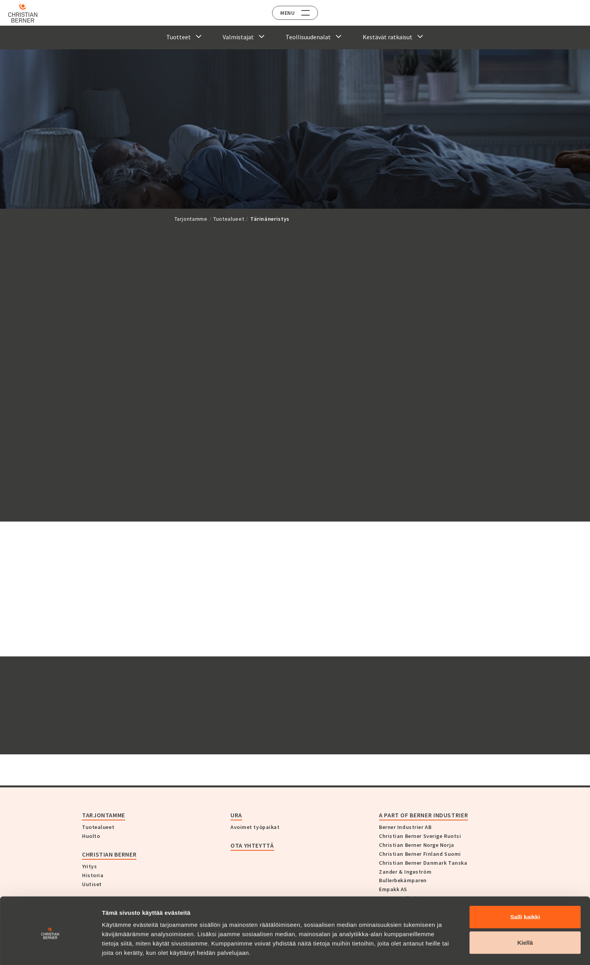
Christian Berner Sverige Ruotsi (420, 835)
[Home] (28, 13)
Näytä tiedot (416, 949)
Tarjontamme (191, 218)
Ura (236, 815)
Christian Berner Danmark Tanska (423, 862)
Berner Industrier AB (405, 827)
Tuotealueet (228, 218)
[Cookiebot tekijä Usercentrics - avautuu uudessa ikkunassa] (50, 950)
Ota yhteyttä (252, 845)
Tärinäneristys (270, 218)
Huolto (91, 835)
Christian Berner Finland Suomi (420, 853)
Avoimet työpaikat (255, 827)
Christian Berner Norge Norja (416, 844)
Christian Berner (109, 854)
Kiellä (525, 914)
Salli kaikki (525, 888)
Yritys (89, 866)
